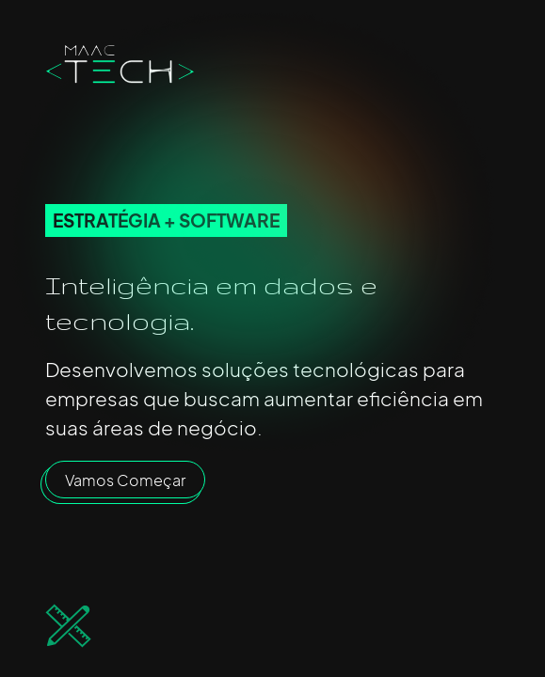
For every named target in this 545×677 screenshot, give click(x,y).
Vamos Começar (125, 480)
